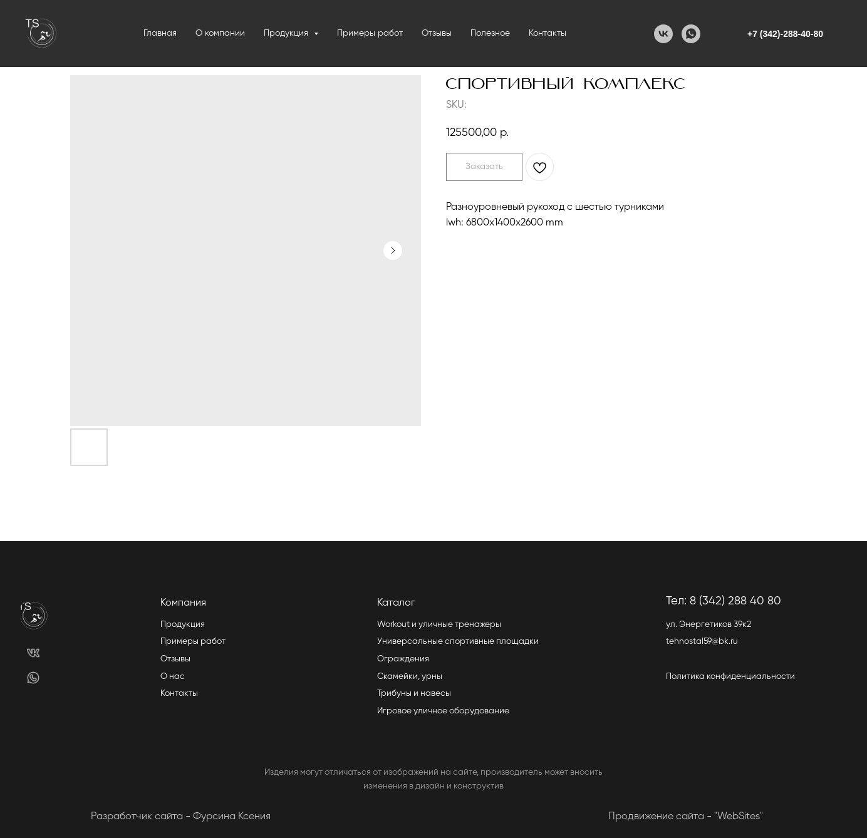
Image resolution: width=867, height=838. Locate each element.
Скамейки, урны (409, 676)
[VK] (663, 33)
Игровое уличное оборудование (443, 710)
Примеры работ (370, 33)
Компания (183, 602)
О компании (220, 33)
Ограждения (403, 658)
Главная (160, 33)
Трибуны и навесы (414, 693)
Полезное (490, 33)
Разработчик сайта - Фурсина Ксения (181, 816)
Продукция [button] (287, 33)
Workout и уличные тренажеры (439, 624)
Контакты (547, 33)
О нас (172, 676)
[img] (33, 653)
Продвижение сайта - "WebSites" (685, 816)
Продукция (182, 624)
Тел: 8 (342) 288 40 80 (723, 601)
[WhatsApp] (691, 33)
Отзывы (437, 33)
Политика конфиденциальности (730, 676)
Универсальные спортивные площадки (458, 641)
